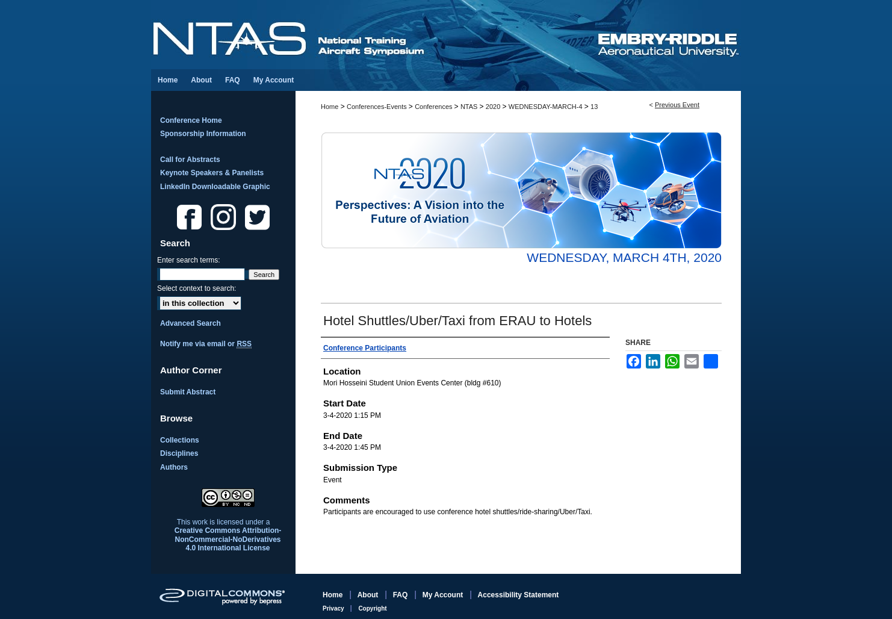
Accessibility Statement (518, 595)
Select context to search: (196, 288)
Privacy (334, 608)
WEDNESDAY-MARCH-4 (546, 106)
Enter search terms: (188, 260)
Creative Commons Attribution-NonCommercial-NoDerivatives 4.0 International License (228, 539)
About (369, 595)
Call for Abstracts (190, 159)
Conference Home (191, 120)
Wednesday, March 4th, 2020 (624, 257)
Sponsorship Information (203, 133)
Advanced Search (190, 323)
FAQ (401, 595)
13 (594, 106)
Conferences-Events (378, 106)
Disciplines (179, 453)
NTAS (470, 106)
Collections (179, 440)
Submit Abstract (187, 392)
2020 (494, 106)
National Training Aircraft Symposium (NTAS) (373, 34)
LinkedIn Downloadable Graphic (215, 186)
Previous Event (677, 104)
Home (329, 106)
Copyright (372, 608)
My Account (444, 595)
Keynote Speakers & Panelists (212, 173)
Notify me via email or (206, 344)
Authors (174, 467)
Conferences (434, 106)
